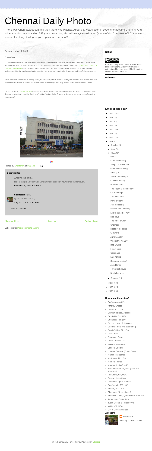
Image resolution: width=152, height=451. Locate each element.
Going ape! (115, 253)
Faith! (113, 156)
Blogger (96, 442)
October (115, 145)
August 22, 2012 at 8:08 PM (26, 202)
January (115, 278)
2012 (111, 137)
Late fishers (115, 257)
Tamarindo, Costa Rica (118, 399)
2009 (111, 287)
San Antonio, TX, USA (118, 385)
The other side (117, 196)
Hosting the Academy (120, 209)
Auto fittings (115, 265)
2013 (111, 133)
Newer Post (12, 221)
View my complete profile (131, 420)
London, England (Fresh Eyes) (122, 351)
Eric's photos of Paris (117, 302)
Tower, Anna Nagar (119, 176)
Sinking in (114, 172)
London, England (115, 348)
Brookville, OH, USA (117, 316)
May (113, 153)
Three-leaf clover (118, 269)
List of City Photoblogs (118, 410)
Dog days (114, 217)
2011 (111, 141)
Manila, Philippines (116, 355)
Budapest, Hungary (116, 320)
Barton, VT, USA (115, 309)
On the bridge (116, 193)
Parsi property (116, 201)
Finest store (115, 249)
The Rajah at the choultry (121, 189)
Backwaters (115, 245)
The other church (118, 221)
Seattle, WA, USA (116, 388)
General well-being (118, 168)
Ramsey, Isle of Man (117, 378)
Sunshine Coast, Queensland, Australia (126, 395)
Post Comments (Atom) (28, 228)
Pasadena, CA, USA (117, 375)
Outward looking (117, 180)
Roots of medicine (118, 229)
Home (52, 221)
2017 (111, 117)
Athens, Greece (115, 306)
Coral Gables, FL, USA (118, 330)
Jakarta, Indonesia (116, 344)
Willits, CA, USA (115, 406)
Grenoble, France (116, 337)
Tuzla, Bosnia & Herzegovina (121, 403)
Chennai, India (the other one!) (122, 327)
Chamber (114, 225)
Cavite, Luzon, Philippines (120, 323)
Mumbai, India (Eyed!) (118, 365)
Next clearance (117, 273)
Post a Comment (18, 208)
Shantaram (19, 195)
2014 (111, 129)
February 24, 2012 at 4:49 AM (27, 185)
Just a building (117, 205)
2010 (111, 283)
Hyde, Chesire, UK (116, 340)
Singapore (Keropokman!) (119, 392)
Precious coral (116, 184)
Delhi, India (113, 334)
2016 (111, 121)
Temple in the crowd (119, 164)
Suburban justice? (118, 261)
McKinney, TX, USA (117, 358)
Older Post (91, 221)
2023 (111, 113)
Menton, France (115, 362)
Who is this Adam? (118, 241)
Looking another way (119, 213)
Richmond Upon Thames (119, 382)
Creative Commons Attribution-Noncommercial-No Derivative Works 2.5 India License (124, 69)
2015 (111, 125)
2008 (111, 291)
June (113, 149)
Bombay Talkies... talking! (119, 313)
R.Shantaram (133, 64)
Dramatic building (118, 160)
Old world (114, 233)
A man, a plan (116, 237)
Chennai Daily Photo (48, 21)
